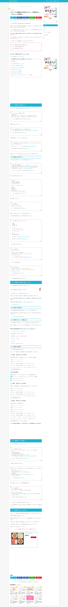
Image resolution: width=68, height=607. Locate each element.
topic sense (13, 1)
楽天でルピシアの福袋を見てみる (16, 343)
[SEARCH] (58, 1)
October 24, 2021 (24, 132)
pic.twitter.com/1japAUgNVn (32, 146)
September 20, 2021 (24, 193)
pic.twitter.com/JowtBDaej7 (33, 116)
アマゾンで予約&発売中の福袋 (17, 65)
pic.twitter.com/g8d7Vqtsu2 (16, 494)
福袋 (11, 575)
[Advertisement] (26, 83)
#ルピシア (26, 253)
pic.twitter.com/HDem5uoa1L (25, 236)
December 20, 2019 (24, 238)
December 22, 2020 (31, 170)
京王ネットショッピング (16, 74)
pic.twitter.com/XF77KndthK (34, 130)
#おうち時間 (28, 493)
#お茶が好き (32, 493)
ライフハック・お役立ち (47, 32)
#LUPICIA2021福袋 (26, 474)
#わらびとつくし (31, 474)
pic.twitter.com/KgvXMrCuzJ (16, 270)
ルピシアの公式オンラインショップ (17, 331)
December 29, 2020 (21, 477)
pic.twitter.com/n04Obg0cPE (16, 475)
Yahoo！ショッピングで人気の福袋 (18, 67)
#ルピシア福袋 (18, 236)
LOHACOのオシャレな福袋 (16, 69)
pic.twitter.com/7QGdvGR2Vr (28, 168)
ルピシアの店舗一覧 (14, 316)
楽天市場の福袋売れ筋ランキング (17, 63)
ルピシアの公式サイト (14, 304)
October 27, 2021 (27, 148)
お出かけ (44, 27)
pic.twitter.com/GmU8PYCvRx (16, 254)
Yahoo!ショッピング (14, 338)
